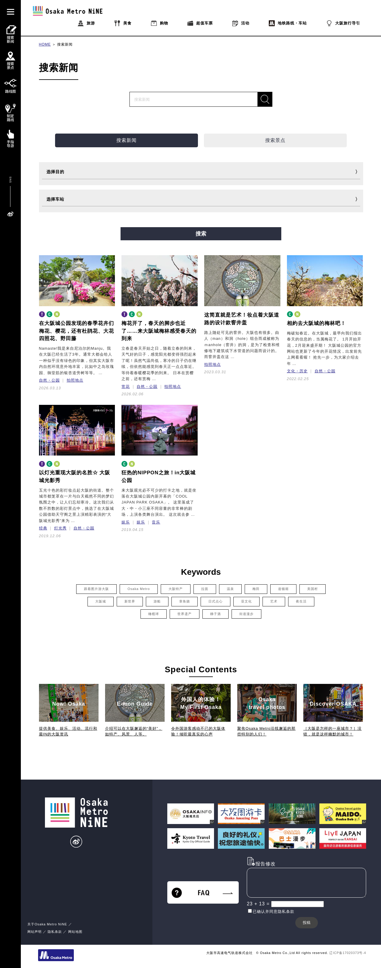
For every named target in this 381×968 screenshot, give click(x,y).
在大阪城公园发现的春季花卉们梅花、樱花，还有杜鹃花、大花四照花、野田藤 (76, 330)
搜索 (201, 234)
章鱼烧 (184, 601)
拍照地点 (75, 380)
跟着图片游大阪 (96, 589)
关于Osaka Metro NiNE (47, 924)
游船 (157, 601)
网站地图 (75, 931)
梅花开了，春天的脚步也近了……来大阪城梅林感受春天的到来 (158, 330)
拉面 (204, 589)
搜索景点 (275, 140)
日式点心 (215, 601)
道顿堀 (283, 589)
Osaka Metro (138, 589)
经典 (43, 528)
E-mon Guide (135, 704)
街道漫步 (246, 614)
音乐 (156, 522)
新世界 (129, 601)
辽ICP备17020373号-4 (347, 953)
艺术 (273, 601)
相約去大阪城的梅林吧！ (316, 323)
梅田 (256, 589)
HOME (45, 44)
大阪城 (100, 601)
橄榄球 (153, 614)
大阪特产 (175, 589)
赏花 (125, 386)
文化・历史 (297, 371)
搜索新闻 (65, 44)
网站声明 (34, 931)
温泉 (230, 589)
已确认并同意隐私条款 (273, 911)
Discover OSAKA (333, 704)
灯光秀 (60, 528)
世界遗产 (184, 614)
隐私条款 (55, 931)
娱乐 (125, 522)
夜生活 (301, 601)
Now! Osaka (68, 704)
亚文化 (246, 601)
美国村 (312, 589)
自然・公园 (49, 380)
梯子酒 (215, 614)
